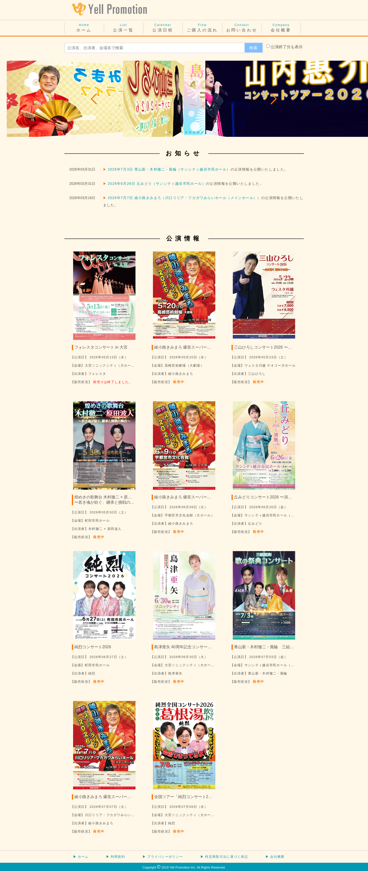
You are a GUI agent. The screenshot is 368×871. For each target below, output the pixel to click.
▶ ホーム (81, 857)
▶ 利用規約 (115, 857)
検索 (253, 48)
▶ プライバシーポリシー (162, 857)
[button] (94, 98)
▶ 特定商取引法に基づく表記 (224, 857)
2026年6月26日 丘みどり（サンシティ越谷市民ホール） (157, 184)
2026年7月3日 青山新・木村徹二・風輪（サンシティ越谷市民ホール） (169, 169)
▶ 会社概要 (274, 857)
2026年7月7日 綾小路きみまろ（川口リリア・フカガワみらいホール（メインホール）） (184, 198)
